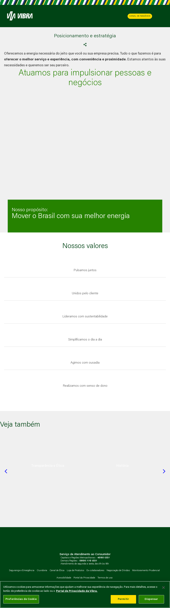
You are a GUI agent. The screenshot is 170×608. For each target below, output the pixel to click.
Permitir (123, 599)
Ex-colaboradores (95, 570)
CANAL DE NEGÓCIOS (139, 16)
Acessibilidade (63, 578)
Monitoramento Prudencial (146, 570)
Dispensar (151, 599)
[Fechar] (163, 587)
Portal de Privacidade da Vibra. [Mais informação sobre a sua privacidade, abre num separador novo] (76, 591)
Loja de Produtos (75, 570)
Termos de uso (105, 578)
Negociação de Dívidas (118, 570)
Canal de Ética (57, 570)
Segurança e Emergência (21, 570)
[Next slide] (164, 471)
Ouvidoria (42, 570)
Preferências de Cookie (21, 599)
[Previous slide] (6, 471)
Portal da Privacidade (84, 578)
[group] (47, 466)
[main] (85, 594)
